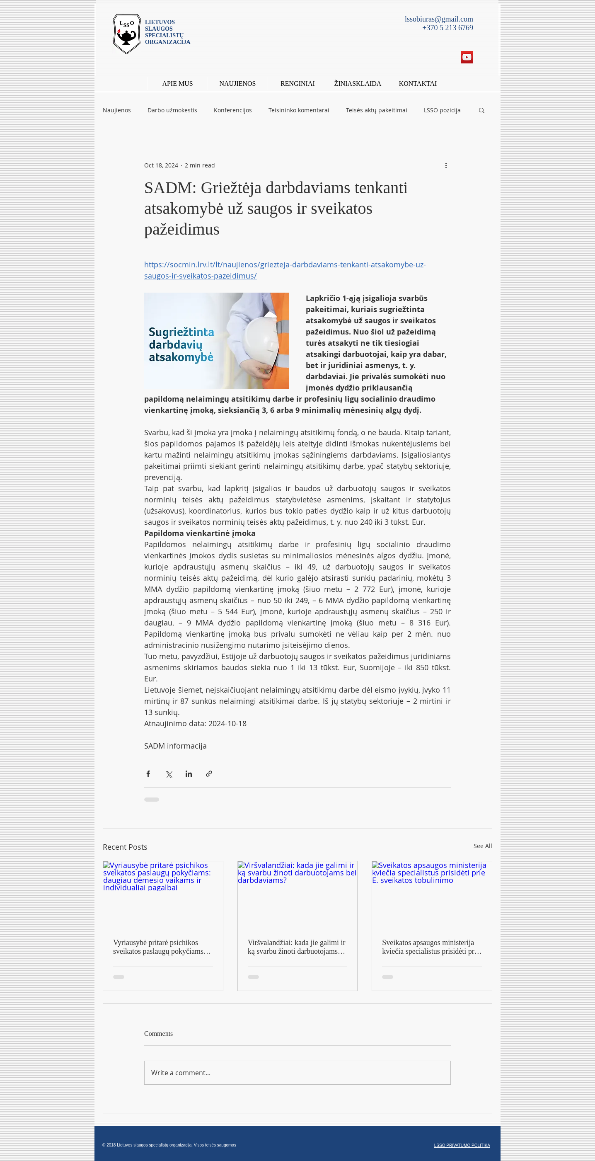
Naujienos (117, 110)
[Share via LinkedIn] (189, 774)
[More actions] (446, 165)
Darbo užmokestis (172, 110)
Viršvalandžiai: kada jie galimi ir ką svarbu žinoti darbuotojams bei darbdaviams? (297, 947)
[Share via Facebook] (148, 774)
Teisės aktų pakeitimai (376, 110)
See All (483, 846)
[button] (298, 83)
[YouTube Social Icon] (467, 57)
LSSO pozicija (442, 110)
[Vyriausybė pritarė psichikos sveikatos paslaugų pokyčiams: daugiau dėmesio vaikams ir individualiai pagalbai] (163, 894)
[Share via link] (209, 774)
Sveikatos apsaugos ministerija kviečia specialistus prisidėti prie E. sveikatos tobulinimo (430, 947)
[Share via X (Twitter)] (168, 774)
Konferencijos (233, 110)
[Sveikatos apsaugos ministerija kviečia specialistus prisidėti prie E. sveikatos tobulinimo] (432, 894)
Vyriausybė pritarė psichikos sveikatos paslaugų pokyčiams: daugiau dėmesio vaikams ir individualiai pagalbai (159, 947)
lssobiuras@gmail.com (439, 19)
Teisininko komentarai (298, 110)
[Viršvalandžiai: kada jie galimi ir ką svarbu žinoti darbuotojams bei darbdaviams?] (298, 894)
